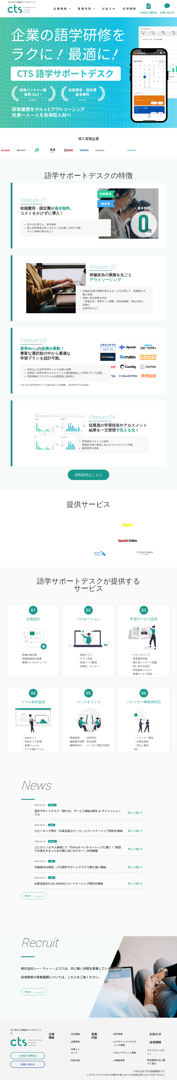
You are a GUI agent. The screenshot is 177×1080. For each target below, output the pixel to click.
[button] (62, 8)
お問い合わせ (27, 1064)
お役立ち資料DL (27, 1055)
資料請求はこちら (88, 475)
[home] (22, 8)
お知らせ (109, 8)
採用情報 (130, 8)
